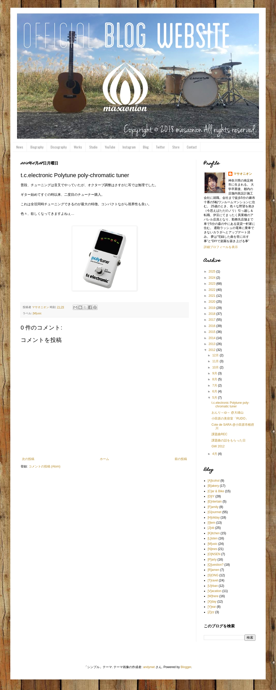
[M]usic (37, 313)
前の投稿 (181, 459)
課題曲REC (219, 434)
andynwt (149, 667)
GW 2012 (218, 446)
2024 (212, 278)
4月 (215, 454)
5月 (215, 397)
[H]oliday (214, 517)
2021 (212, 296)
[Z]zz (211, 612)
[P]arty (212, 559)
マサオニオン (242, 174)
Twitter (160, 147)
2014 (212, 338)
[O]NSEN (214, 554)
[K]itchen (214, 533)
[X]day (212, 601)
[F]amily (213, 507)
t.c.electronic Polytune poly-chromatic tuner (230, 404)
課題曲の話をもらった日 (229, 440)
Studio (93, 147)
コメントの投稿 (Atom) (44, 466)
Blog (146, 147)
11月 (216, 361)
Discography (59, 147)
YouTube (110, 147)
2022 (212, 290)
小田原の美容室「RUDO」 (230, 418)
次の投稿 (28, 459)
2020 (212, 301)
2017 (212, 320)
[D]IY (211, 496)
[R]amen (213, 570)
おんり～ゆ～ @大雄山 (227, 412)
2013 (212, 344)
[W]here (213, 596)
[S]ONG (213, 575)
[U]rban (213, 586)
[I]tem (211, 522)
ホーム (104, 459)
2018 (212, 314)
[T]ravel (213, 580)
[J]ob (211, 528)
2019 (212, 308)
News (19, 147)
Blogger (186, 667)
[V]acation (214, 591)
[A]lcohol (214, 480)
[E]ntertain (215, 501)
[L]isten (213, 538)
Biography (36, 147)
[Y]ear (212, 607)
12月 (216, 355)
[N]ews (212, 549)
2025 (212, 271)
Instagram (129, 147)
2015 (212, 332)
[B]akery (213, 486)
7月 (215, 385)
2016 (212, 326)
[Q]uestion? (215, 564)
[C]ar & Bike (216, 491)
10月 (216, 367)
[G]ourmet (214, 512)
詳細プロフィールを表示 (221, 247)
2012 (212, 350)
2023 (212, 283)
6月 (215, 391)
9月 (215, 373)
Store (176, 147)
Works (78, 147)
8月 (215, 379)
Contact (192, 147)
